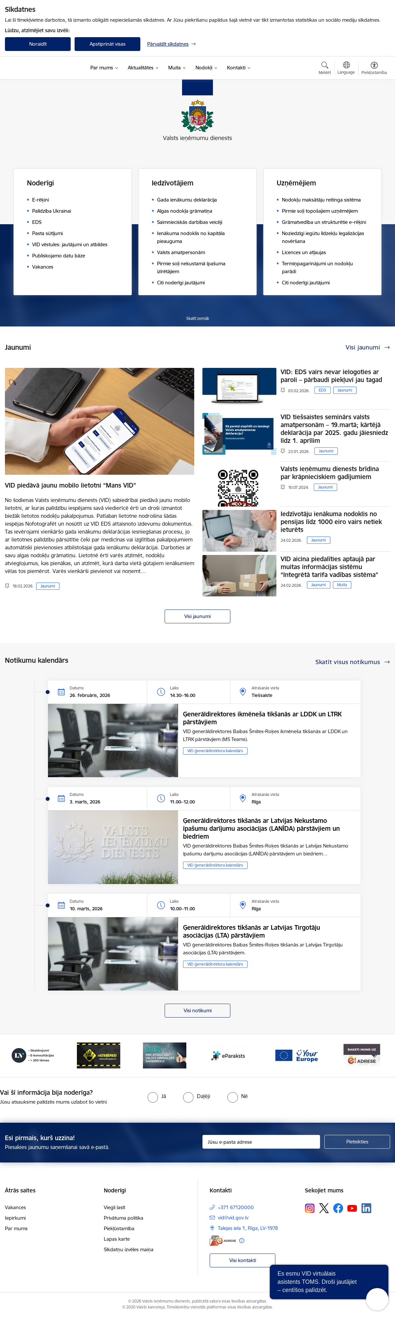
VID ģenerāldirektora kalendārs (215, 750)
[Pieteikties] (357, 1142)
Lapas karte (117, 1239)
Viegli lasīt (114, 1207)
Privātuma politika (123, 1218)
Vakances (15, 1207)
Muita (342, 584)
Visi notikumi (198, 1010)
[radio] (157, 1096)
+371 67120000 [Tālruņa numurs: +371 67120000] (236, 1207)
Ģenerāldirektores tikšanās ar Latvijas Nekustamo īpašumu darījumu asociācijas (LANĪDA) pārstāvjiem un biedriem (261, 828)
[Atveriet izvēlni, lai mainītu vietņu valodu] (346, 68)
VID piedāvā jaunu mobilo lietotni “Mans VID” (70, 485)
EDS (322, 390)
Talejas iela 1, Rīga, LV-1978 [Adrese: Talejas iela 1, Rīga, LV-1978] (248, 1228)
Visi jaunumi (197, 616)
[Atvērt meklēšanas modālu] (324, 69)
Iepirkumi (15, 1218)
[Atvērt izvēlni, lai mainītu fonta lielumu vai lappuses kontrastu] (374, 69)
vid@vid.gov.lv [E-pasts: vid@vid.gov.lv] (233, 1217)
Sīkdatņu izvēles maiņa (128, 1249)
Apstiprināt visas (108, 44)
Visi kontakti (242, 1260)
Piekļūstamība (119, 1228)
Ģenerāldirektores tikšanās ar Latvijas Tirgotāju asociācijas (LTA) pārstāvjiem (251, 931)
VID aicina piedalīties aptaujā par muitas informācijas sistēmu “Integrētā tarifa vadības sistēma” (329, 567)
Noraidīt (38, 44)
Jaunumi (47, 586)
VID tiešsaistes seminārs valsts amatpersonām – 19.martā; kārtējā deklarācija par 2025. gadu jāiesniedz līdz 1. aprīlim (334, 428)
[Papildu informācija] (241, 1240)
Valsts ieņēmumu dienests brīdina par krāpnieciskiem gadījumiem (330, 473)
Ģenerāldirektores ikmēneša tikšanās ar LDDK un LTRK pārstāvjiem (262, 718)
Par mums (16, 1228)
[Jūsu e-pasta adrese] (261, 1142)
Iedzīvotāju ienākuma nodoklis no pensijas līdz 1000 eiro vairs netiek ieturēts (331, 522)
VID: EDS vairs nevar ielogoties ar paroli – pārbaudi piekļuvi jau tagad (331, 376)
